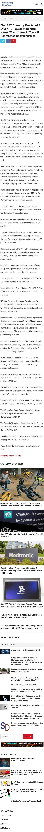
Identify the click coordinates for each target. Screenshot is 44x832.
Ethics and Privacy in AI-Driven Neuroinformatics (23, 760)
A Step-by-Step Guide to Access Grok (25, 650)
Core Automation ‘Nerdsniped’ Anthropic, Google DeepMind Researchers (27, 790)
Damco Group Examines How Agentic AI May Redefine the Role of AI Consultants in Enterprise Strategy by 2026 (26, 772)
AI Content (4, 820)
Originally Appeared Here (10, 456)
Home (5, 18)
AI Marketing (5, 828)
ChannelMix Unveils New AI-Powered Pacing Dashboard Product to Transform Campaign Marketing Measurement (27, 716)
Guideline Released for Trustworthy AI (26, 801)
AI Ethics (3, 824)
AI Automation (5, 815)
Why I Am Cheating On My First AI (24, 685)
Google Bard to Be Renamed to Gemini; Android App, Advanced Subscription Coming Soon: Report (26, 698)
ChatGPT (12, 18)
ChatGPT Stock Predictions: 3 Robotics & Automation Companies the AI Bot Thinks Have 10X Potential (21, 570)
